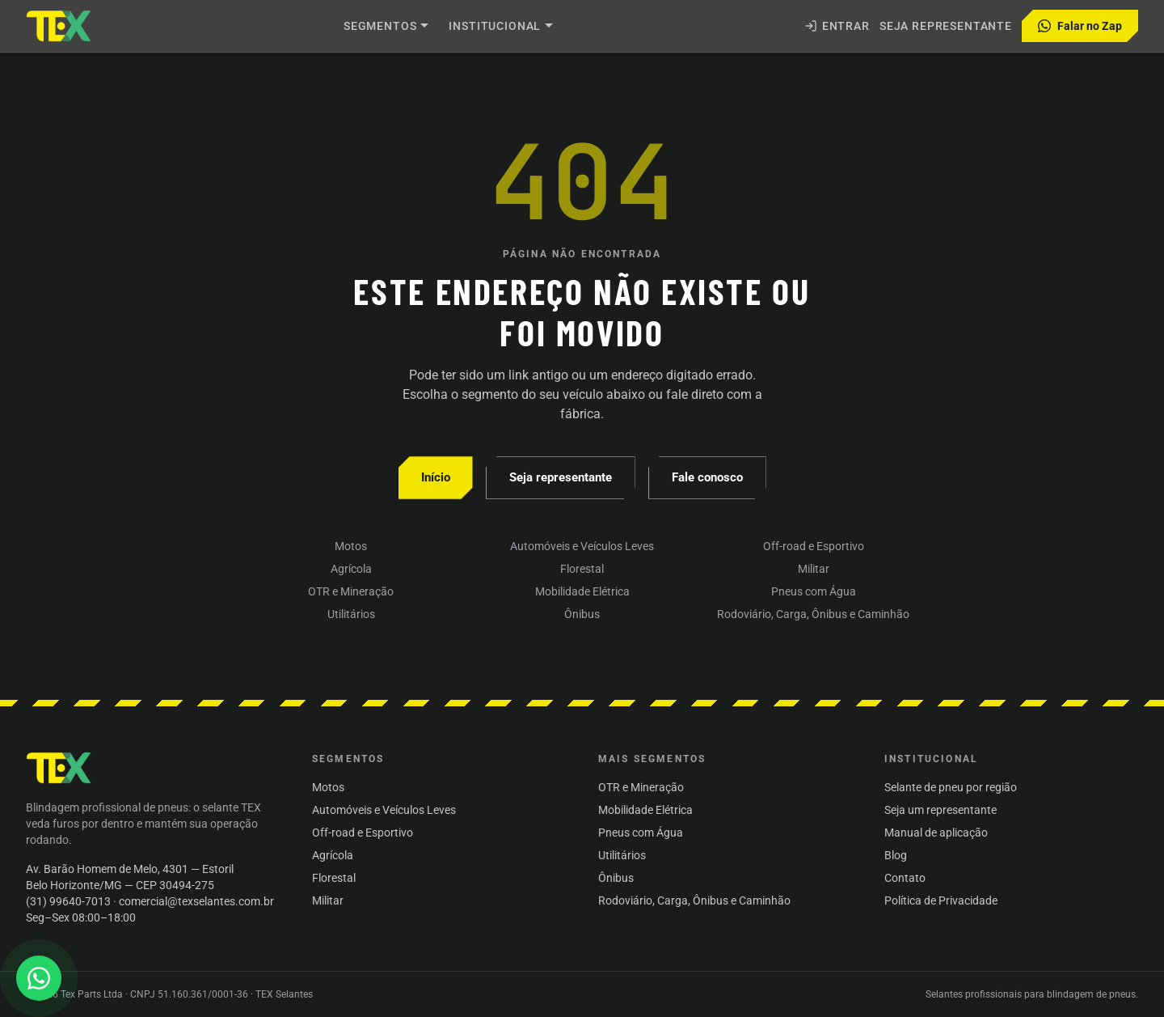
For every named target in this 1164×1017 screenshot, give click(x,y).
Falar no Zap (1080, 25)
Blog (895, 855)
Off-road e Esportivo (813, 546)
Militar (813, 568)
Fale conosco (707, 477)
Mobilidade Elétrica (582, 591)
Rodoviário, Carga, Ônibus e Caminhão (813, 614)
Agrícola (351, 568)
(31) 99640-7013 (68, 901)
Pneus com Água (813, 591)
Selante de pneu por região (950, 787)
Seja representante (945, 25)
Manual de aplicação (936, 832)
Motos (351, 546)
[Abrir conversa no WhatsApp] (38, 978)
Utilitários (351, 614)
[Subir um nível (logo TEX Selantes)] (59, 26)
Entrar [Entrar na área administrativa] (837, 25)
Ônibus (582, 614)
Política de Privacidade (940, 900)
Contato (905, 877)
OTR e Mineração (351, 591)
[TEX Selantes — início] (59, 768)
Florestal (582, 568)
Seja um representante (940, 809)
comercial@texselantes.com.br (196, 901)
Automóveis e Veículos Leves (582, 546)
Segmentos (387, 25)
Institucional (501, 25)
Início (435, 477)
